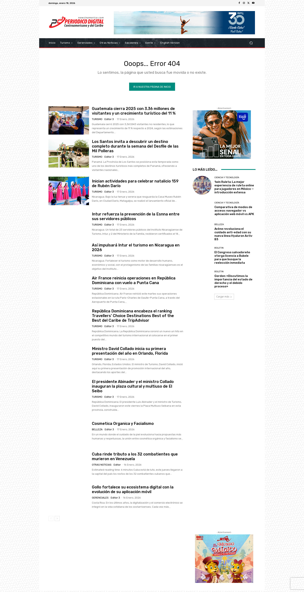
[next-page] (57, 519)
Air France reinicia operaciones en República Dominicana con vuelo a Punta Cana (133, 281)
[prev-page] (50, 519)
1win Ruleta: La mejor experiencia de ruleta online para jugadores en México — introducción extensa (234, 188)
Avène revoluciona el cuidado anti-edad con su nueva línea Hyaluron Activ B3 (233, 235)
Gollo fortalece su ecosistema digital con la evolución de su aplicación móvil (133, 490)
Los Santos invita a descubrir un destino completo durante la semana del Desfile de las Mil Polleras (135, 147)
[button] (251, 43)
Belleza (97, 430)
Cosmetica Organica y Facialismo (123, 424)
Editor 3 (109, 120)
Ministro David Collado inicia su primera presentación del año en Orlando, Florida (130, 352)
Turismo (97, 120)
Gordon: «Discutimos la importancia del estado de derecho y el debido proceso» (233, 282)
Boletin (219, 249)
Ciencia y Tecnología (226, 179)
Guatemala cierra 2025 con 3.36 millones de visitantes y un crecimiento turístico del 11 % (134, 112)
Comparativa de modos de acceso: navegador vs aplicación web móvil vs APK (234, 212)
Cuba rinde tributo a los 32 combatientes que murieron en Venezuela (135, 457)
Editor (117, 465)
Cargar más (224, 297)
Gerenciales (100, 499)
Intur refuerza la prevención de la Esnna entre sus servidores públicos (136, 217)
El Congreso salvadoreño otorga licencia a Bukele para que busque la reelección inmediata (232, 259)
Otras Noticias (101, 466)
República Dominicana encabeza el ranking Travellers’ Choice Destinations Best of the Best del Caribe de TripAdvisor (133, 317)
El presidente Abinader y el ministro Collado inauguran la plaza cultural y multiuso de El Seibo (133, 387)
